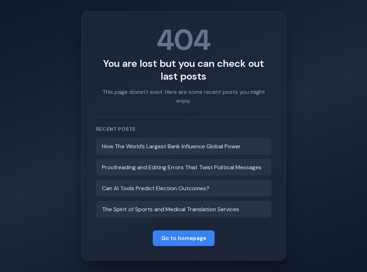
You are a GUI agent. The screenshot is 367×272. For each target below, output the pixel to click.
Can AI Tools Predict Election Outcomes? (155, 188)
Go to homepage (183, 238)
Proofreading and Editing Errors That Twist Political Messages (181, 167)
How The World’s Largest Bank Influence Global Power (171, 146)
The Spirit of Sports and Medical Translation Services (170, 209)
